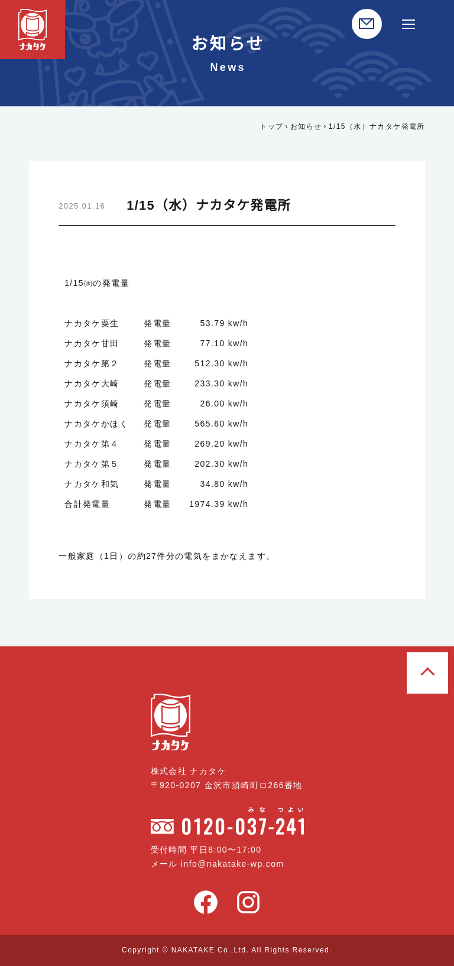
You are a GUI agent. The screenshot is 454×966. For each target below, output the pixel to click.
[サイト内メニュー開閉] (409, 24)
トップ (270, 126)
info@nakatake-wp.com (236, 864)
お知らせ (304, 126)
